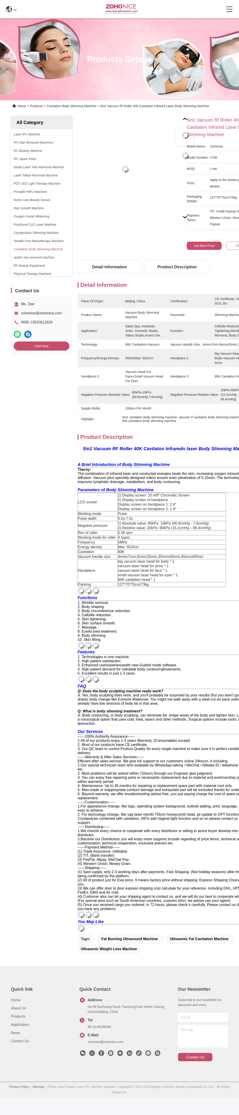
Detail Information (109, 267)
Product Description (177, 267)
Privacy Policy (19, 1087)
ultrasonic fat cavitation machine (199, 939)
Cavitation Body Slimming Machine (71, 106)
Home (21, 106)
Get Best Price (204, 245)
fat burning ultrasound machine (129, 939)
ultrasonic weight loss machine (109, 949)
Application (20, 1025)
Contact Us (20, 1041)
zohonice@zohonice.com (41, 313)
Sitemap (38, 1087)
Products (36, 106)
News (15, 1033)
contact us (195, 1057)
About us (18, 1008)
